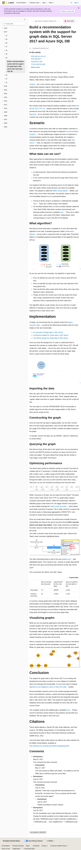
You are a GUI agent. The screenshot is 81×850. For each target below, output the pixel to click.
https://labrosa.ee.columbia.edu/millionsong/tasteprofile (49, 746)
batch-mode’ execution (58, 506)
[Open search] (71, 3)
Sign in (76, 2)
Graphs (32, 84)
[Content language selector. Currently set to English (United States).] (11, 841)
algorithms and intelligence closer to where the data (47, 687)
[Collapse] (25, 19)
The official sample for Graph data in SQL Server (50, 338)
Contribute (36, 846)
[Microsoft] (3, 2)
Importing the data (36, 61)
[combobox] (13, 23)
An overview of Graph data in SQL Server (48, 332)
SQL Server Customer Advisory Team (46, 21)
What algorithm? (36, 59)
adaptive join (66, 559)
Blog (27, 846)
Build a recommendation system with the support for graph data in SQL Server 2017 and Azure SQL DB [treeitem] (15, 66)
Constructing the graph (38, 64)
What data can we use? (38, 56)
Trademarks (16, 848)
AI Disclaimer (6, 846)
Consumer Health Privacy (58, 846)
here (34, 204)
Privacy (44, 846)
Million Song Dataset (60, 191)
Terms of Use (6, 848)
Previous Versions (18, 846)
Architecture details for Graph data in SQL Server (50, 335)
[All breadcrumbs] (31, 21)
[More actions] (77, 21)
